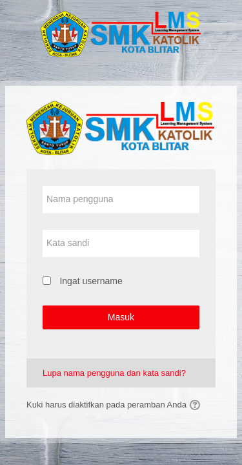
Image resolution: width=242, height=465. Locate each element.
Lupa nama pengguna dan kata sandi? (114, 373)
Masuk (121, 317)
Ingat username (90, 281)
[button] (197, 405)
